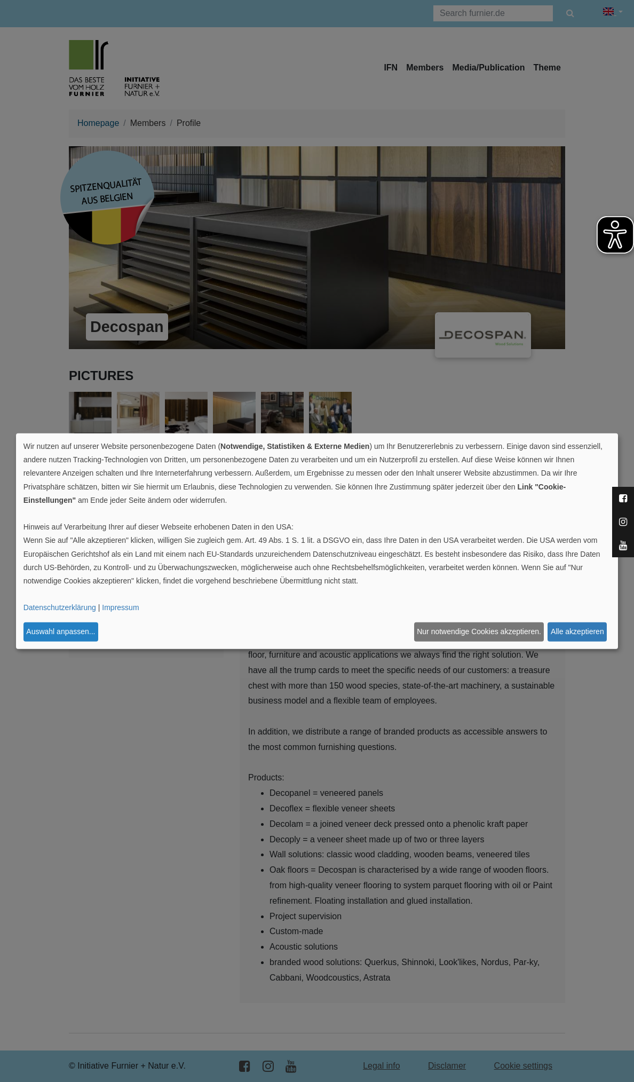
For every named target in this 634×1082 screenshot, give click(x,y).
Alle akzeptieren (577, 631)
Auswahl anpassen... (60, 631)
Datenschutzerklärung (59, 607)
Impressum (120, 607)
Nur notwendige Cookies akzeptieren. (479, 631)
